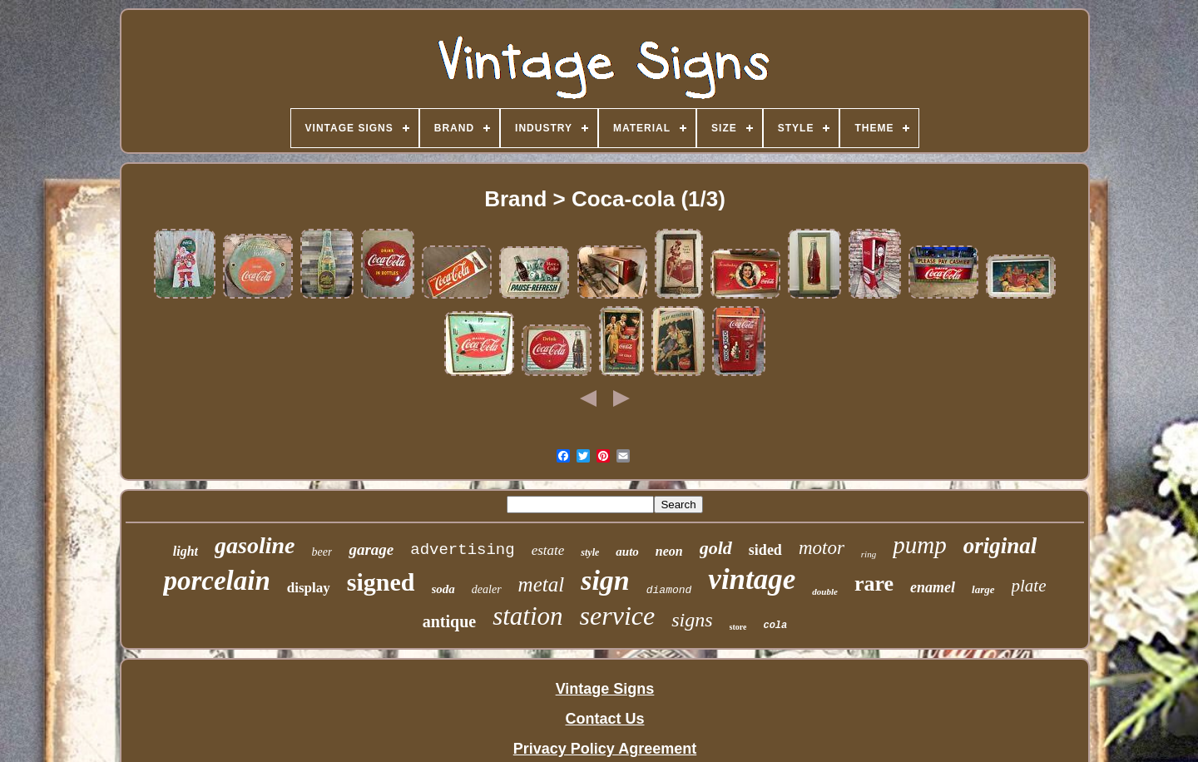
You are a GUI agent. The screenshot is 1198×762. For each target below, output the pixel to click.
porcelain (216, 581)
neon (669, 551)
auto (627, 551)
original (1000, 545)
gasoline (255, 545)
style (590, 552)
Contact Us (604, 718)
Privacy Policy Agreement (604, 748)
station (527, 616)
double (825, 591)
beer (322, 552)
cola (775, 625)
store (738, 626)
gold (716, 547)
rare (874, 584)
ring (868, 554)
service (618, 616)
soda (443, 589)
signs (691, 620)
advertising (462, 550)
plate (1029, 586)
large (983, 589)
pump (919, 545)
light (185, 551)
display (308, 588)
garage (371, 549)
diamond (669, 590)
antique (449, 621)
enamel (932, 587)
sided (765, 550)
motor (821, 547)
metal (541, 584)
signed (381, 582)
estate (548, 550)
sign (605, 580)
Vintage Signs (605, 688)
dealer (487, 589)
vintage (751, 579)
